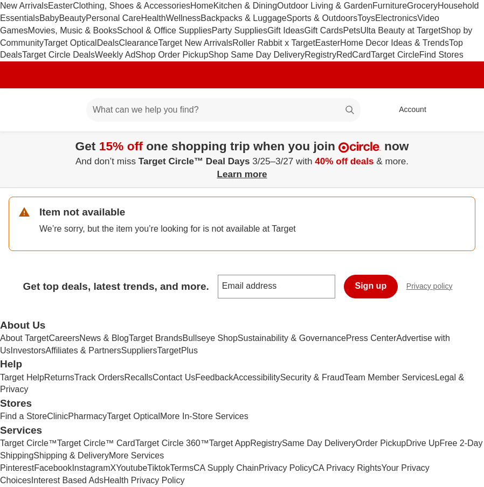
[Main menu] (61, 110)
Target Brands (156, 338)
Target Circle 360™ (172, 443)
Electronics (396, 18)
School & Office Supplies (164, 30)
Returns (59, 377)
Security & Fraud (312, 377)
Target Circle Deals (58, 54)
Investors (28, 350)
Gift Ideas (285, 30)
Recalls (139, 377)
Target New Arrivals (195, 42)
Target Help (22, 377)
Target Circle (395, 54)
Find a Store (23, 416)
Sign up (371, 285)
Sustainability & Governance (292, 338)
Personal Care (113, 18)
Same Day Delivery (319, 443)
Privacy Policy (286, 467)
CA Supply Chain (226, 467)
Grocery (422, 5)
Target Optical (70, 42)
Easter (60, 5)
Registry (320, 54)
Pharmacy (87, 416)
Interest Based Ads (67, 480)
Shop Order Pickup (171, 54)
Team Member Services (389, 377)
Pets (351, 30)
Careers (64, 338)
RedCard (353, 54)
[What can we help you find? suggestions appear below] (223, 110)
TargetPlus (177, 350)
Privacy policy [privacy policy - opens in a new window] (433, 287)
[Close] (469, 144)
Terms (181, 467)
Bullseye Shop (210, 338)
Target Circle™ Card (96, 443)
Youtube (131, 467)
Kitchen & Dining (245, 5)
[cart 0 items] (461, 110)
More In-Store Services (204, 416)
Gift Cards (323, 30)
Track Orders (99, 377)
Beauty (72, 18)
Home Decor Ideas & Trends (394, 42)
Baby (49, 18)
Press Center (371, 338)
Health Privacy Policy (143, 480)
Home (201, 5)
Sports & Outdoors (322, 18)
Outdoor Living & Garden (324, 5)
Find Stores (441, 54)
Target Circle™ (28, 443)
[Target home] (24, 110)
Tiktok (158, 467)
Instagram (91, 467)
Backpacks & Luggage (243, 18)
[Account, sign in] (407, 110)
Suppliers (139, 350)
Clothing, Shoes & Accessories (131, 5)
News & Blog (104, 338)
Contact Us (174, 377)
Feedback (214, 377)
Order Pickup (381, 443)
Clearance (138, 42)
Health (153, 18)
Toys (366, 18)
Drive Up (422, 443)
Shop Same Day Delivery (257, 54)
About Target (24, 338)
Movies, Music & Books (72, 30)
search (350, 110)
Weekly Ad (115, 54)
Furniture (389, 5)
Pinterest (17, 467)
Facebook (53, 467)
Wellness (183, 18)
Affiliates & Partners (83, 350)
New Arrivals (24, 5)
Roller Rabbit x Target (273, 42)
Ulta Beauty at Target (400, 30)
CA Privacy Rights (347, 467)
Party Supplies (239, 30)
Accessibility (256, 377)
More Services (136, 455)
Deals (108, 42)
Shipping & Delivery (71, 455)
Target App (230, 443)
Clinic (57, 416)
